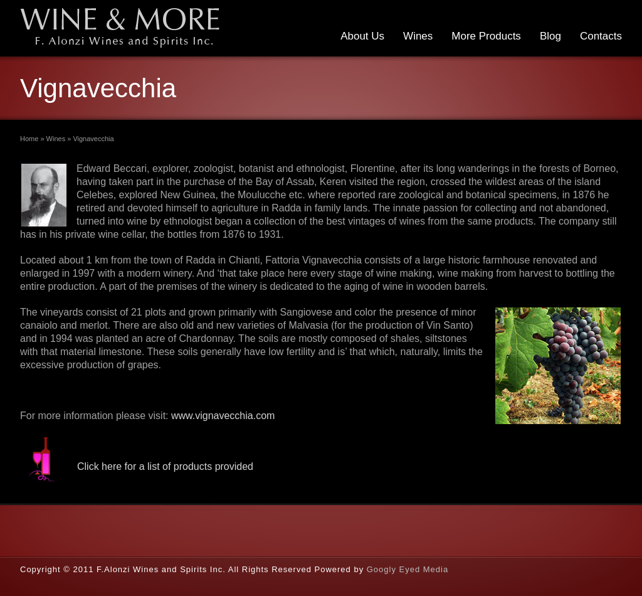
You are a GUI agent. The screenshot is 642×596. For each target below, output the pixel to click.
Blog (550, 36)
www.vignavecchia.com (223, 415)
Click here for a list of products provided (165, 466)
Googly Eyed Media (407, 569)
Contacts (601, 36)
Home (29, 138)
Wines (418, 36)
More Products (486, 36)
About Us (362, 36)
